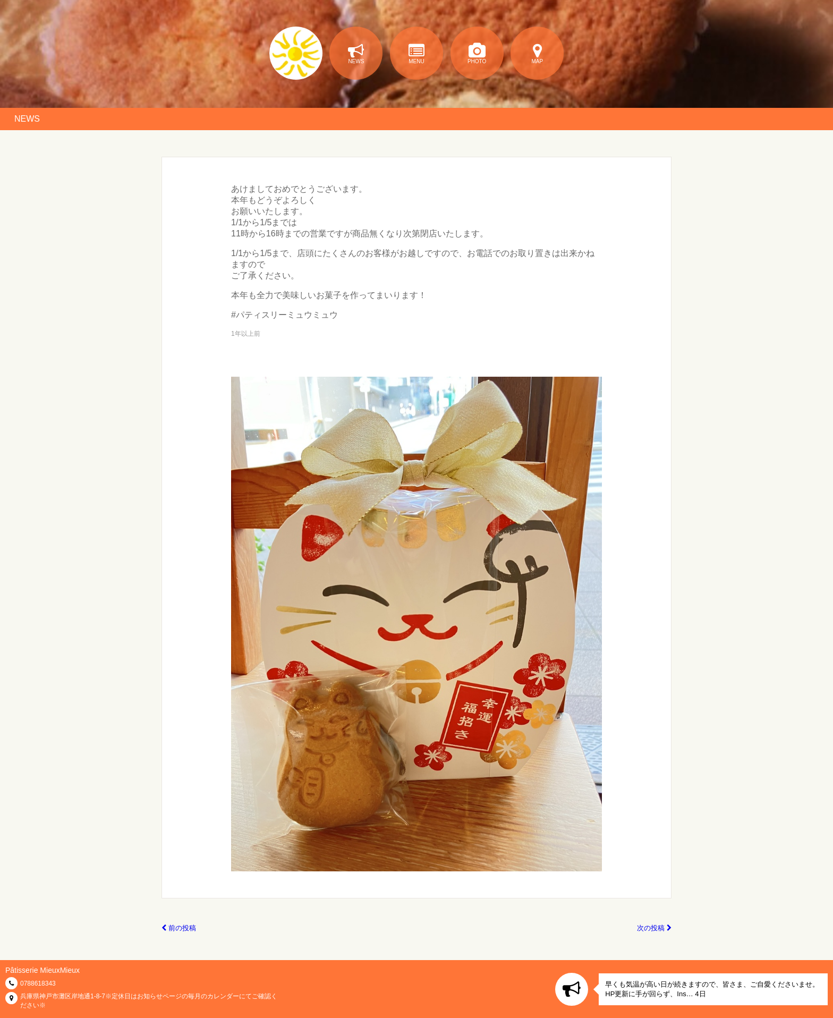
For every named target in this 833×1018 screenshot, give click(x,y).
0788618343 (38, 983)
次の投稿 (654, 928)
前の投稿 (179, 928)
